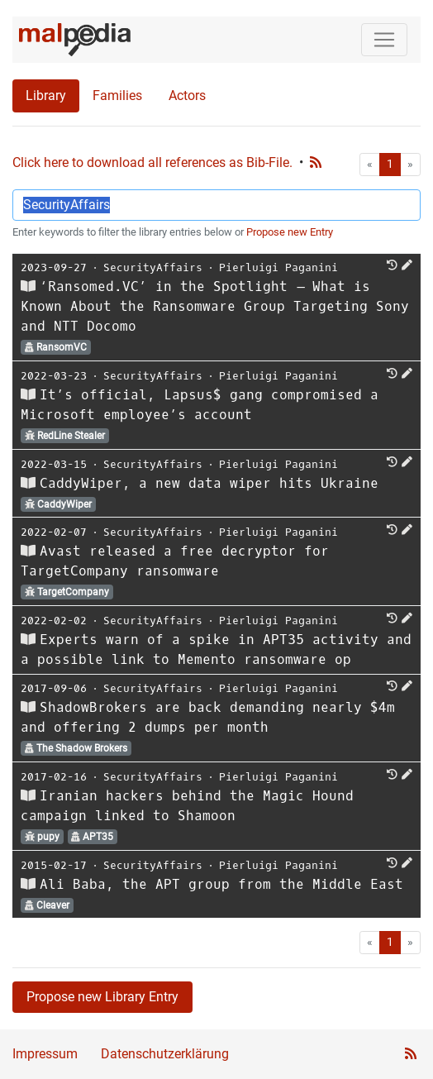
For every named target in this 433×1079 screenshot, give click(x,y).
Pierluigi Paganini (278, 267)
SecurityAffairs (152, 267)
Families (117, 95)
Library (46, 95)
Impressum (45, 1054)
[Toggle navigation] (384, 39)
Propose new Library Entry (102, 997)
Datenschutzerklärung (165, 1054)
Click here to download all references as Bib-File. (152, 162)
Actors (187, 95)
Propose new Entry (289, 232)
